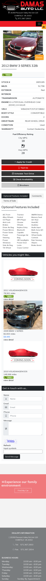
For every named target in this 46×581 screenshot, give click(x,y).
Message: (8, 420)
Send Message (11, 456)
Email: (6, 403)
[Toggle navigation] (39, 23)
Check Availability (23, 179)
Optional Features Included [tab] (15, 196)
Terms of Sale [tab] (9, 201)
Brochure (23, 185)
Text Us (23, 168)
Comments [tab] (37, 196)
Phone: (7, 412)
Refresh (7, 445)
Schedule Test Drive (23, 173)
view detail (8, 299)
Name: (6, 395)
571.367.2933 (23, 18)
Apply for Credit (23, 162)
